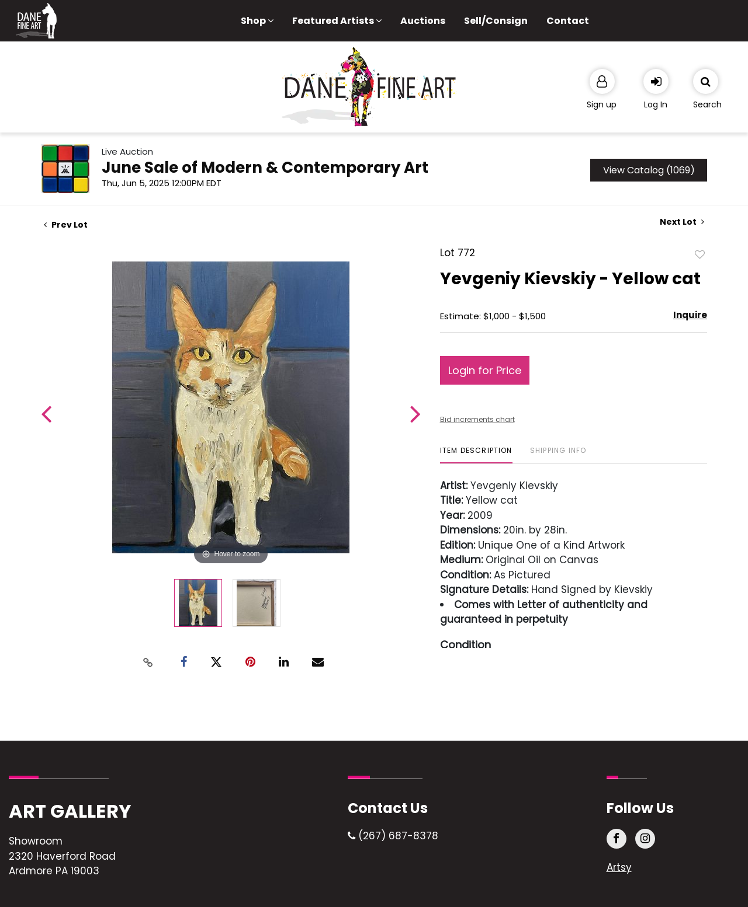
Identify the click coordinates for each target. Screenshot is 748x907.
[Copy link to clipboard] (148, 662)
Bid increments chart (477, 419)
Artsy (619, 867)
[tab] (476, 454)
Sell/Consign (496, 20)
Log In (655, 104)
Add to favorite (700, 254)
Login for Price (484, 370)
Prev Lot (66, 225)
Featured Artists (337, 20)
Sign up (602, 104)
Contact (567, 20)
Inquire (690, 315)
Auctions (422, 20)
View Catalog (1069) (649, 170)
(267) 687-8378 (393, 836)
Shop (257, 20)
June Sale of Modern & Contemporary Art (265, 167)
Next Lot (682, 222)
